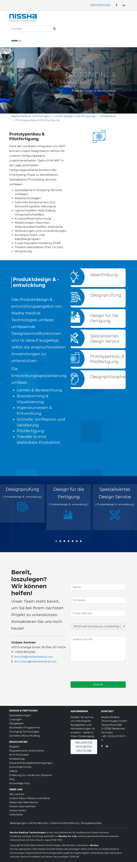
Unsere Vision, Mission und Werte (29, 798)
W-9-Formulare (19, 754)
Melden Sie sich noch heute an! (84, 746)
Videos (13, 771)
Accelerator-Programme (24, 727)
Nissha (93, 845)
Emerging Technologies (24, 731)
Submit (98, 684)
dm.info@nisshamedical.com (33, 656)
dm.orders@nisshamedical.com (35, 661)
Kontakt (107, 711)
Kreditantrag (17, 758)
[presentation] (67, 535)
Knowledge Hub (19, 783)
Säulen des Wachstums (23, 802)
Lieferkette (16, 814)
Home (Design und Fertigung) (75, 116)
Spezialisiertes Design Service (104, 338)
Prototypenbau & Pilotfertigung (107, 359)
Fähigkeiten (108, 116)
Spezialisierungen (20, 715)
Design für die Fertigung (104, 318)
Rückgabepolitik (91, 823)
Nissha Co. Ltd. (68, 836)
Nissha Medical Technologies (30, 116)
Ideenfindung (104, 274)
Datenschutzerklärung (65, 823)
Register (14, 746)
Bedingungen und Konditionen (29, 823)
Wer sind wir (16, 794)
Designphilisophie (108, 376)
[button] (56, 541)
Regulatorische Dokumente (26, 750)
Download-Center (20, 767)
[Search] (30, 28)
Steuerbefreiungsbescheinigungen (31, 762)
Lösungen (15, 719)
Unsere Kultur (17, 810)
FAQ (12, 779)
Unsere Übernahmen (22, 806)
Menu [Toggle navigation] (16, 40)
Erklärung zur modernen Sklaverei (30, 775)
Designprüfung (105, 295)
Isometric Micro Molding (24, 735)
